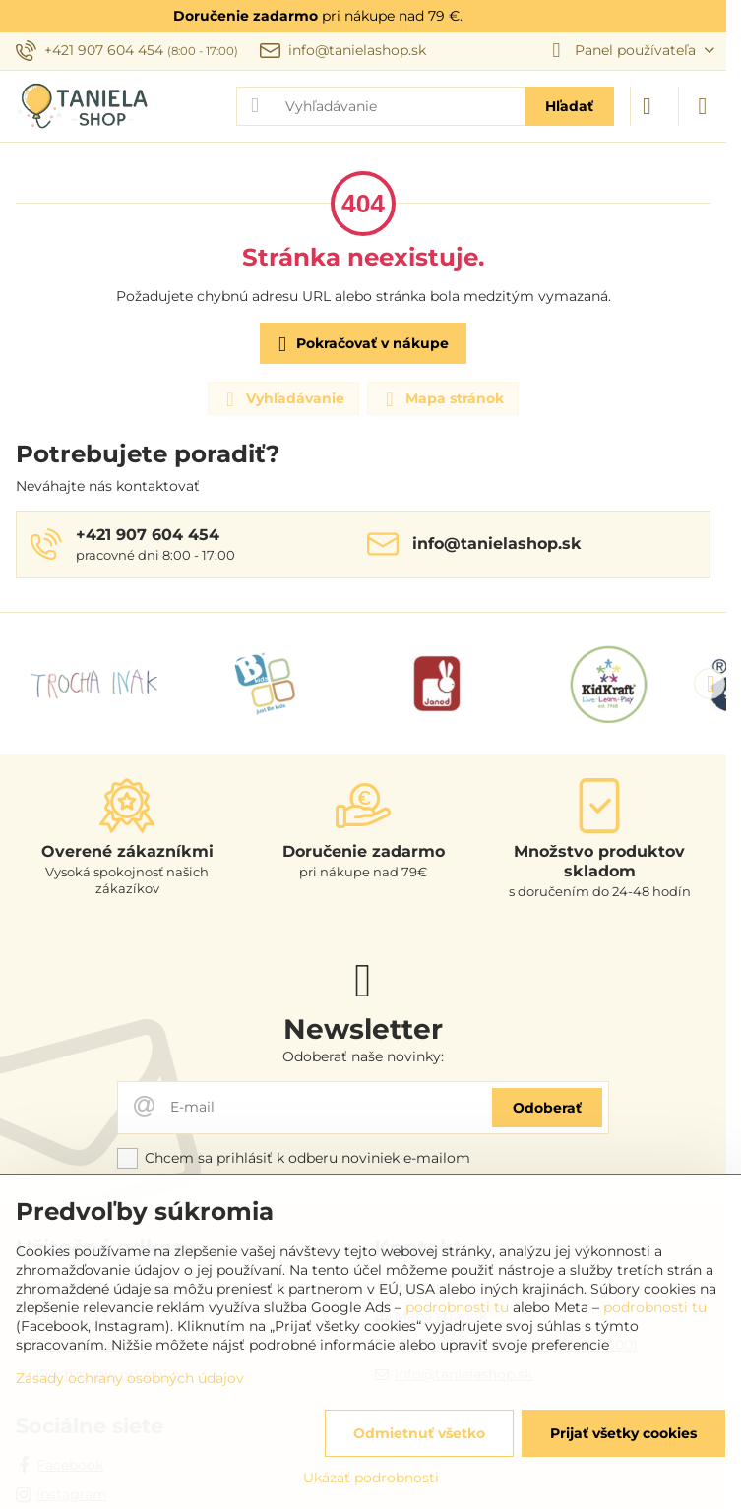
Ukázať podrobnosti (371, 1477)
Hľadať (569, 106)
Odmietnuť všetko (419, 1433)
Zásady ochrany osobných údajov (130, 1378)
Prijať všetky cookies (623, 1433)
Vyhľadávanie (282, 399)
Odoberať (547, 1108)
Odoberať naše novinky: (363, 1056)
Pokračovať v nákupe (360, 344)
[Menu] (702, 106)
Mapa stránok (442, 399)
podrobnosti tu (457, 1307)
